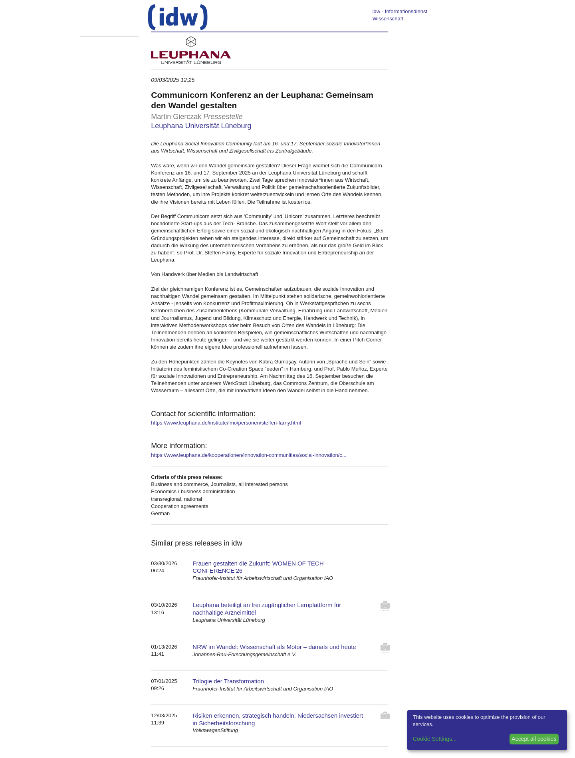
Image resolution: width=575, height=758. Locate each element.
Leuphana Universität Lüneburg (201, 126)
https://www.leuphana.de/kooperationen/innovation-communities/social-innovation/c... (248, 455)
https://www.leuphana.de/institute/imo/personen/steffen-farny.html (226, 423)
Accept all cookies (534, 739)
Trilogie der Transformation (228, 681)
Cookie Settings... (435, 739)
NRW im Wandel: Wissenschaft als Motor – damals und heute (274, 646)
